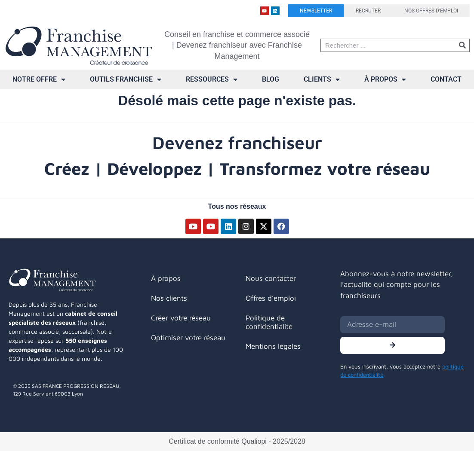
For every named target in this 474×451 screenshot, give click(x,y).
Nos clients (169, 298)
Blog (270, 79)
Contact (446, 79)
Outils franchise (125, 79)
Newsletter (316, 11)
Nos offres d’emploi (431, 11)
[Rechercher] (462, 45)
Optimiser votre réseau (188, 337)
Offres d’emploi (271, 298)
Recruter (368, 11)
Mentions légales (273, 346)
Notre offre (38, 79)
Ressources (211, 79)
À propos (385, 79)
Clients (322, 79)
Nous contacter (271, 278)
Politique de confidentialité (269, 322)
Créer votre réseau (181, 318)
